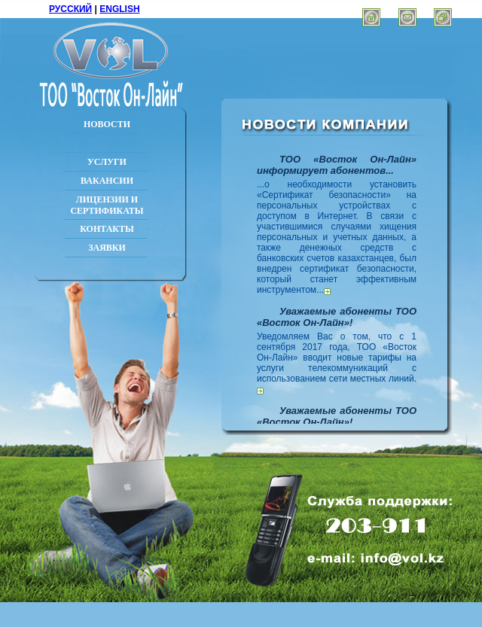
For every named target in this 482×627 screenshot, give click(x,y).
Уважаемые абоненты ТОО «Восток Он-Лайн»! (336, 317)
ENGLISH (119, 9)
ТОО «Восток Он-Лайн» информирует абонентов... (336, 165)
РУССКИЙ (70, 9)
